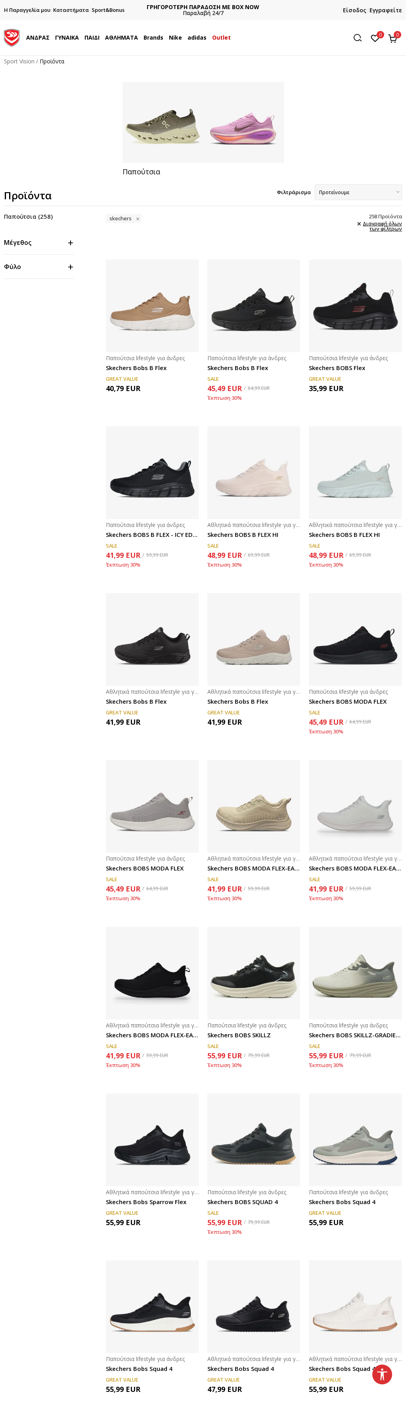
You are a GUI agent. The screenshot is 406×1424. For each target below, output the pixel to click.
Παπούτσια (28, 216)
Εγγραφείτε (386, 10)
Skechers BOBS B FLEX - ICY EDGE (152, 534)
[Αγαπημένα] (375, 38)
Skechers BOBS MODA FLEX (348, 701)
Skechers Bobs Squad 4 (342, 1202)
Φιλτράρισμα (294, 192)
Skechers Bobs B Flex (136, 368)
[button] (360, 38)
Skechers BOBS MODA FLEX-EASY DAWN (253, 868)
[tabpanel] (203, 129)
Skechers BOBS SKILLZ (239, 1035)
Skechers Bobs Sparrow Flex (146, 1202)
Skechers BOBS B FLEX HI (242, 534)
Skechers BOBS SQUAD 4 (242, 1202)
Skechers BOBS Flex (337, 368)
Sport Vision (19, 61)
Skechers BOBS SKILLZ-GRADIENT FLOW (355, 1035)
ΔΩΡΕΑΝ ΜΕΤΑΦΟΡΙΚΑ (203, 7)
